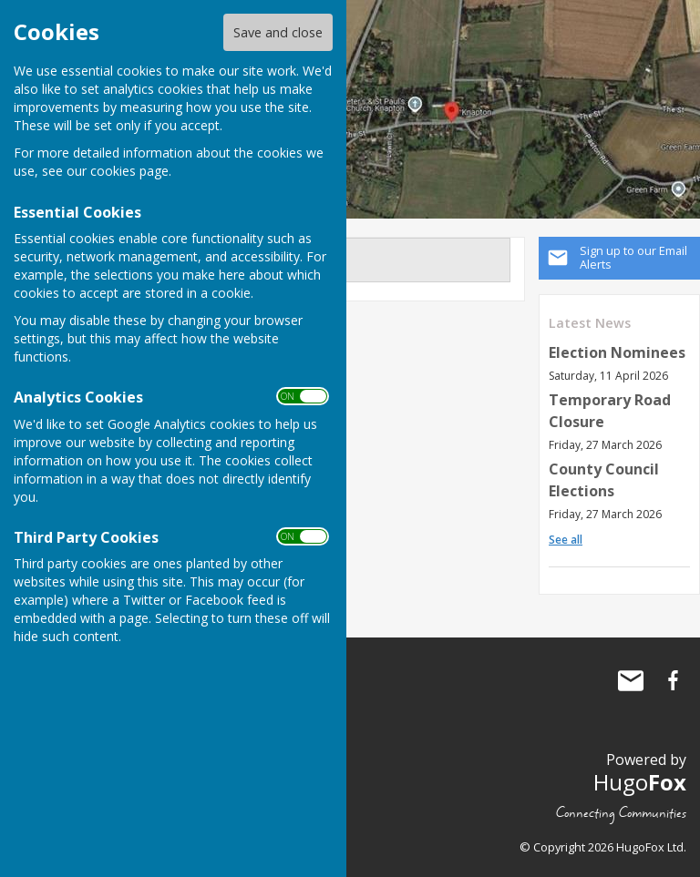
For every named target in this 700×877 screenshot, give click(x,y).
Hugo (639, 782)
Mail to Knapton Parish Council (630, 680)
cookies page (129, 170)
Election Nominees (617, 352)
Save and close (278, 32)
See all (565, 539)
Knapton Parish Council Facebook (672, 680)
